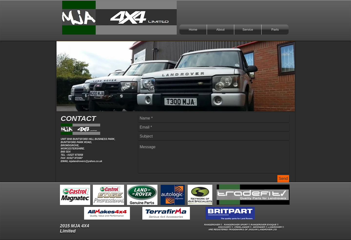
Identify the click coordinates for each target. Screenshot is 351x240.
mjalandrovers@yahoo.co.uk (85, 161)
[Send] (283, 178)
